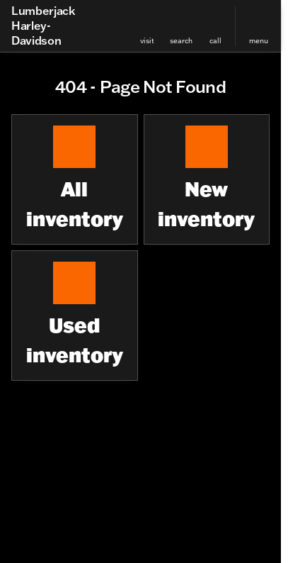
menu (258, 40)
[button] (147, 26)
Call (215, 40)
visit (147, 40)
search (181, 40)
